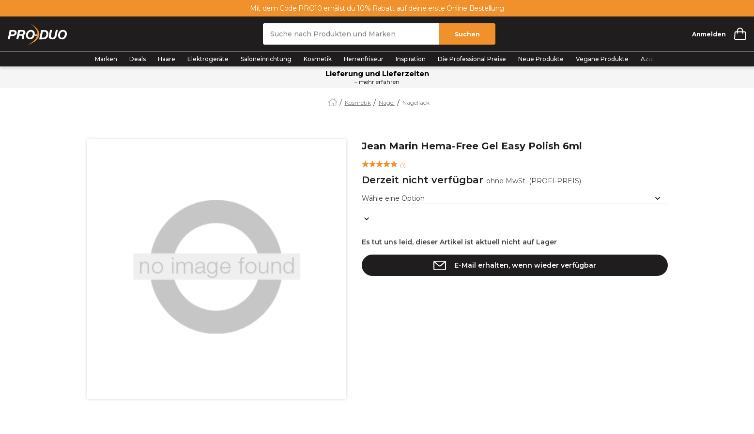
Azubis (650, 59)
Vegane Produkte (602, 59)
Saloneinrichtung (266, 59)
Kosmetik (318, 59)
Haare (166, 59)
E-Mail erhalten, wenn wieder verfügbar (525, 265)
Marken (106, 59)
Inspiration (411, 59)
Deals (137, 59)
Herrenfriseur (364, 59)
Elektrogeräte (208, 59)
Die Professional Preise (472, 59)
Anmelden (709, 34)
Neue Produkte (541, 59)
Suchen (467, 34)
